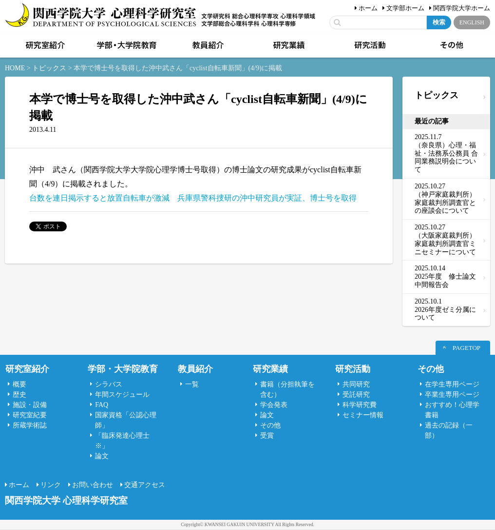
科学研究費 (360, 404)
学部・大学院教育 (125, 45)
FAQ (101, 404)
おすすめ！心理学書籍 (452, 410)
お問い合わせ (92, 485)
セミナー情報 (363, 415)
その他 (450, 45)
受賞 (267, 435)
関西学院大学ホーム (461, 8)
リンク (50, 485)
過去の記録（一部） (449, 430)
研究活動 (369, 45)
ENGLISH (471, 22)
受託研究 (356, 394)
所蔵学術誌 (30, 425)
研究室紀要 (30, 415)
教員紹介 (207, 45)
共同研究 (356, 384)
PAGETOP (466, 347)
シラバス (108, 384)
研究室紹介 (44, 45)
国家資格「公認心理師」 (125, 420)
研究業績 (288, 45)
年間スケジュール (122, 394)
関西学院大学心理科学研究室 (100, 15)
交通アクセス (144, 485)
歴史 (19, 394)
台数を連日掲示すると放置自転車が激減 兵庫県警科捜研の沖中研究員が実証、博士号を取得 (193, 198)
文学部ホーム (405, 8)
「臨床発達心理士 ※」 (122, 440)
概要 (19, 384)
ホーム (368, 8)
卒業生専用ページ (452, 394)
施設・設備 (30, 404)
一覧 (192, 384)
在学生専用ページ (452, 384)
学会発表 (273, 404)
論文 (102, 456)
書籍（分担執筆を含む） (287, 389)
